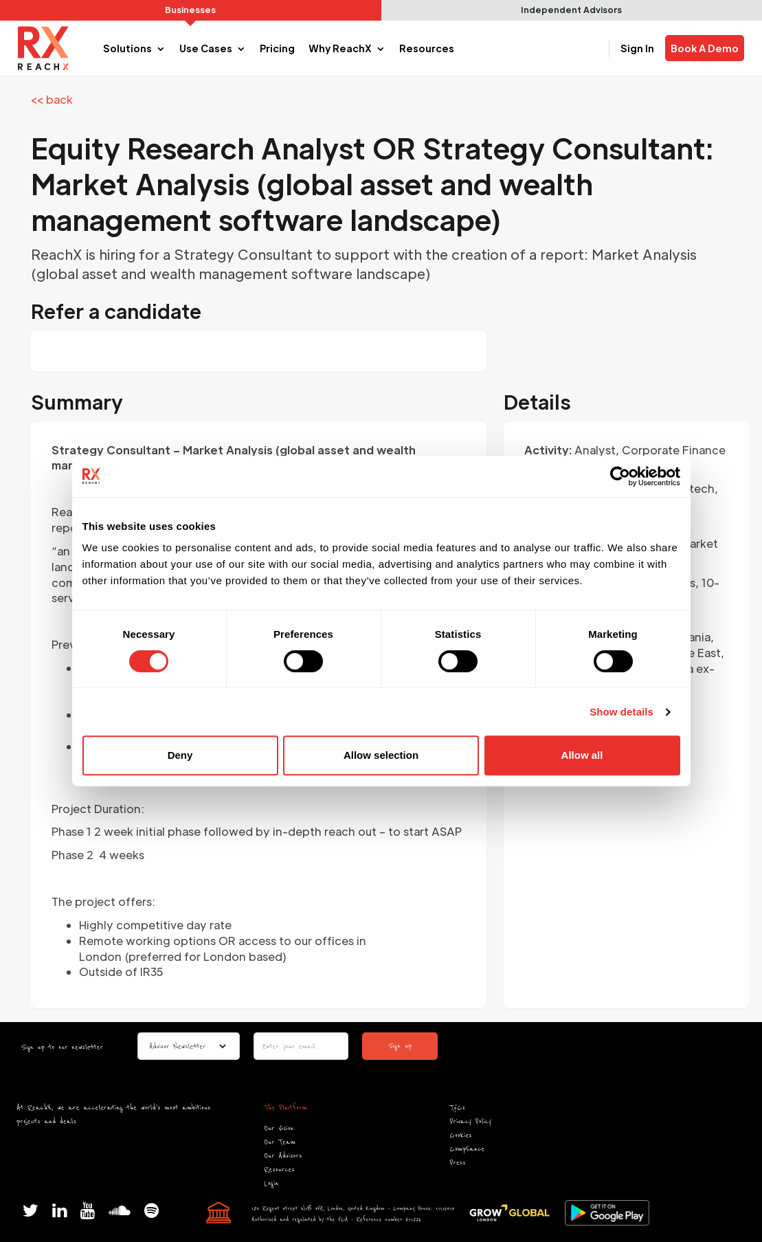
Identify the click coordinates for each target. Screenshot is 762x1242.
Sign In (637, 48)
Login (271, 1183)
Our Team (279, 1142)
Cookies (461, 1135)
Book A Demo (705, 48)
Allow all (582, 755)
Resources (279, 1169)
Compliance (467, 1149)
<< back (52, 99)
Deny (180, 755)
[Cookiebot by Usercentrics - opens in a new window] (620, 476)
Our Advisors (283, 1156)
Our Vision (278, 1128)
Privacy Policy (470, 1121)
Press (458, 1162)
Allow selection (381, 755)
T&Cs (457, 1107)
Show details (621, 712)
